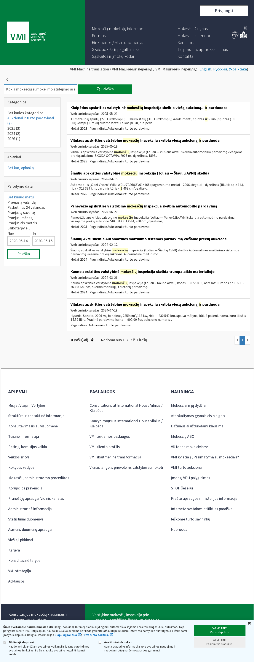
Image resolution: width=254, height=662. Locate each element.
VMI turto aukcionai (187, 467)
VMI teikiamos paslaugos (109, 436)
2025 (13, 128)
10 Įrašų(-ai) (81, 340)
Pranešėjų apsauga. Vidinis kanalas (36, 498)
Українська (238, 69)
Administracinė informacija (30, 509)
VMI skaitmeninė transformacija (115, 457)
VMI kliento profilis (104, 447)
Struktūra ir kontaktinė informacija (36, 416)
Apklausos (16, 581)
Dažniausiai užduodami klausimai (197, 426)
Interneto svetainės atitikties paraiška (202, 509)
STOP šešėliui (182, 488)
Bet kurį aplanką (20, 168)
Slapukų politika (66, 635)
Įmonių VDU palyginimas (190, 478)
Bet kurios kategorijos (25, 113)
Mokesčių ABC (182, 436)
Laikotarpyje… (19, 228)
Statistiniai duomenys (25, 519)
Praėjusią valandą (21, 202)
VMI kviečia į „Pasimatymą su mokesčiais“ (205, 457)
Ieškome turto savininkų (190, 519)
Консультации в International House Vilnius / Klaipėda (126, 423)
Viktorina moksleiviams (190, 447)
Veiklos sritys (18, 457)
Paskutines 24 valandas (26, 207)
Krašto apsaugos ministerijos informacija (204, 498)
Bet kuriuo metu (20, 197)
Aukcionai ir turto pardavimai (30, 120)
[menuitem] (119, 29)
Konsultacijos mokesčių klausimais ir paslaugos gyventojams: (38, 617)
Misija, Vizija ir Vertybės (27, 405)
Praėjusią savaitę (21, 212)
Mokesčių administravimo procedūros (38, 478)
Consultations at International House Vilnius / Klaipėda (126, 408)
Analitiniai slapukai (115, 642)
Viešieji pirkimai (20, 540)
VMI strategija (19, 571)
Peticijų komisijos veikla (27, 447)
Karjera (14, 550)
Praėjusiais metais (22, 223)
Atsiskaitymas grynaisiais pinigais (198, 416)
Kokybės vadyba (21, 467)
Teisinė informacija (23, 436)
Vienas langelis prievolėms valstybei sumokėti (126, 467)
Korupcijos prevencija (25, 488)
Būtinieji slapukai (18, 642)
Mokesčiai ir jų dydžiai (188, 405)
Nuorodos (179, 529)
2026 (13, 139)
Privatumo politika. (96, 635)
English (205, 69)
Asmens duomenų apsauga (30, 529)
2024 (13, 133)
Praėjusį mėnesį (20, 218)
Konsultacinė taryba (24, 560)
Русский (220, 69)
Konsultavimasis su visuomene (33, 426)
